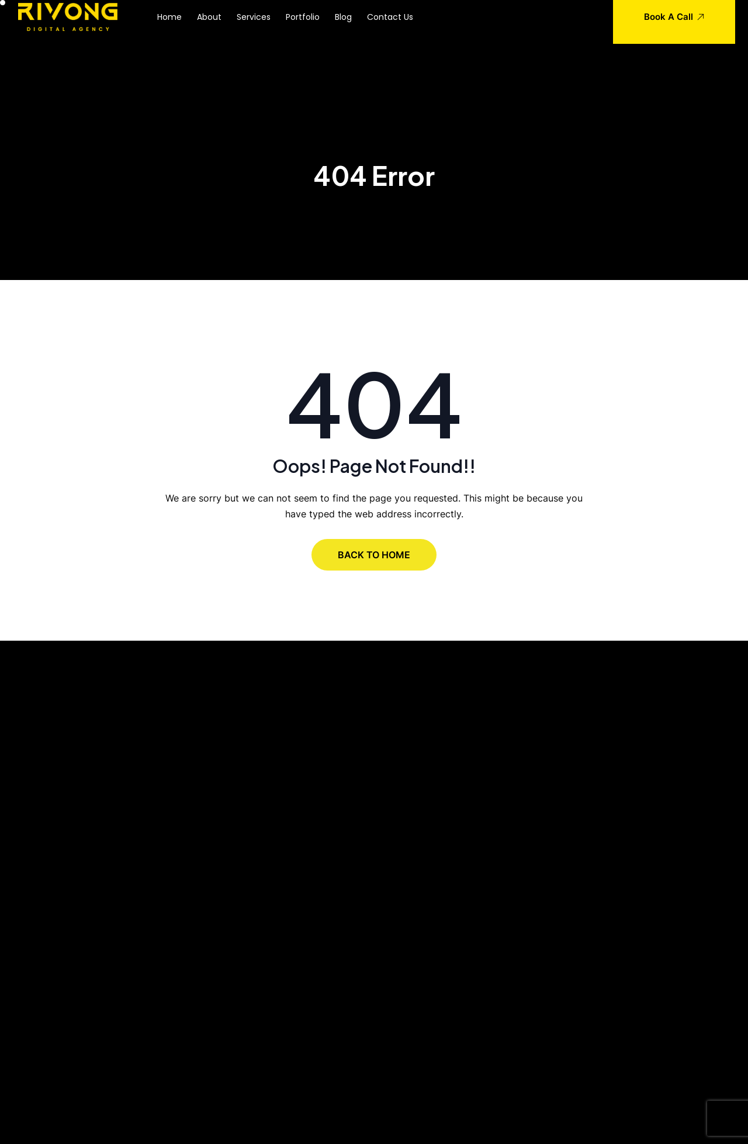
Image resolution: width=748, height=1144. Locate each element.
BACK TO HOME (374, 555)
